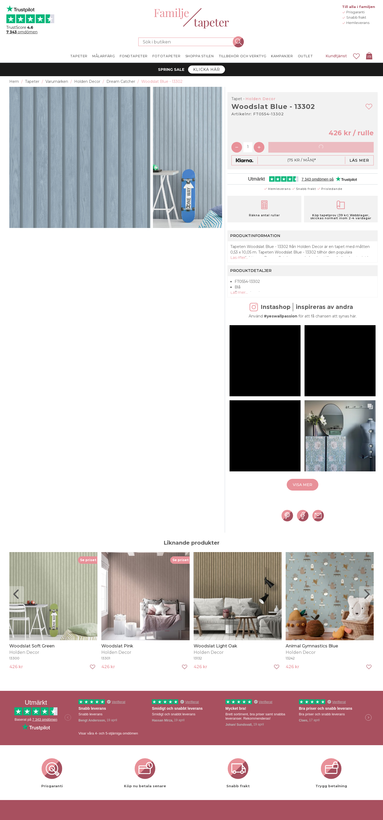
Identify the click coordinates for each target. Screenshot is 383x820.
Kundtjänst (336, 56)
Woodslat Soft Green (32, 658)
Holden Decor (260, 98)
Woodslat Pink (117, 658)
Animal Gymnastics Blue (312, 658)
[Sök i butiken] (188, 42)
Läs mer (359, 160)
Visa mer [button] (302, 497)
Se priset (88, 573)
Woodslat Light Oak (215, 658)
